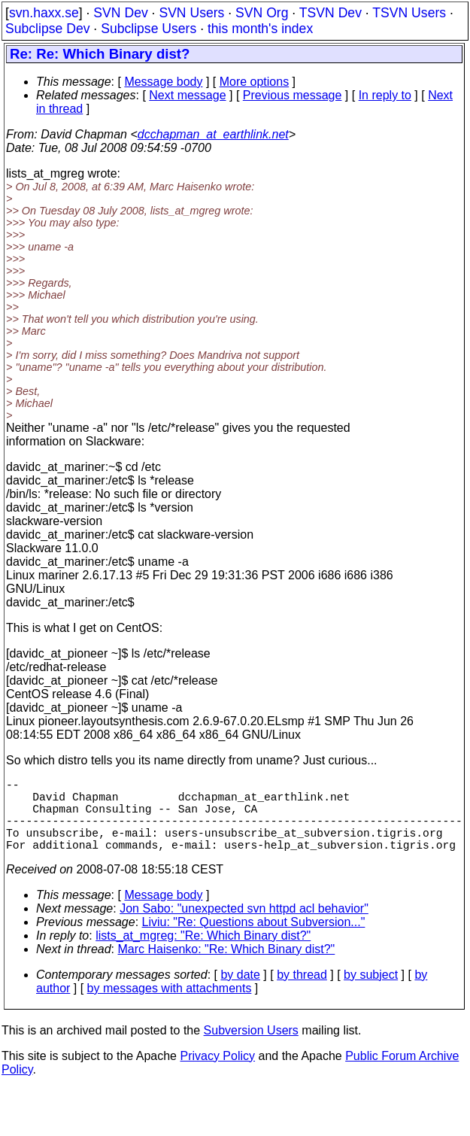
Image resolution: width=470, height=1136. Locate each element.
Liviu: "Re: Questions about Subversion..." (253, 940)
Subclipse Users (148, 28)
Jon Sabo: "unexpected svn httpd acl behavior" (244, 926)
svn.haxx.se (44, 12)
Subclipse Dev (47, 28)
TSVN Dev (330, 12)
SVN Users (191, 12)
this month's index (260, 28)
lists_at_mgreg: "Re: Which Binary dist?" (203, 953)
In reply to (385, 95)
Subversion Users (251, 1048)
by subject (371, 992)
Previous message (292, 95)
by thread (302, 992)
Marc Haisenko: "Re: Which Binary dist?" (226, 967)
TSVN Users (409, 12)
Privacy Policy (217, 1074)
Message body (163, 81)
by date (239, 992)
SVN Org (261, 12)
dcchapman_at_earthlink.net (213, 134)
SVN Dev (120, 12)
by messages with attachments (169, 1006)
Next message (187, 95)
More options (255, 81)
